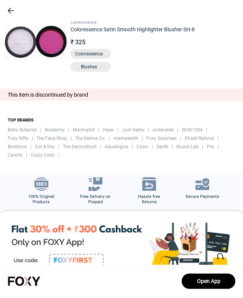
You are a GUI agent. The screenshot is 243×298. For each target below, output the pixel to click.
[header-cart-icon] (217, 10)
